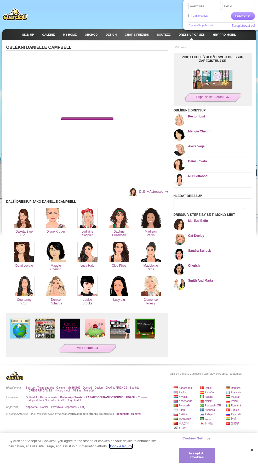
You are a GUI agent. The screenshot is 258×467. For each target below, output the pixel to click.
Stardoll (15, 14)
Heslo (228, 6)
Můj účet (89, 390)
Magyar (235, 396)
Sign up (30, 387)
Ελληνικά (210, 414)
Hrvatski (183, 396)
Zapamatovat (200, 15)
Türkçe (235, 410)
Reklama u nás (49, 397)
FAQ (82, 407)
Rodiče (45, 407)
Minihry (77, 390)
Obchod (87, 387)
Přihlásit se (243, 16)
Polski (234, 401)
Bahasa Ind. (186, 388)
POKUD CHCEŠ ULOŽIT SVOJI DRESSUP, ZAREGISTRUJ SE (213, 59)
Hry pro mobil (62, 390)
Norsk (208, 401)
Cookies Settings (196, 438)
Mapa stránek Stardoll (41, 400)
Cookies (142, 397)
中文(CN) (184, 423)
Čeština (183, 414)
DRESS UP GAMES (40, 390)
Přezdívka (197, 6)
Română (236, 405)
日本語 (209, 423)
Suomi (182, 410)
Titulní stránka (45, 387)
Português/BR (213, 405)
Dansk (208, 388)
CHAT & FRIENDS (116, 387)
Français (236, 392)
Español (209, 392)
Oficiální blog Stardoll (69, 400)
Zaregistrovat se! (243, 26)
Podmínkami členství (127, 413)
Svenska (210, 410)
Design (99, 387)
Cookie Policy (121, 446)
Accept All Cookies (197, 455)
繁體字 (235, 423)
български (185, 418)
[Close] (252, 450)
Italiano (209, 396)
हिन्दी (233, 418)
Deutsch (236, 388)
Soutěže (134, 387)
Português (185, 405)
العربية (208, 418)
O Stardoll (31, 397)
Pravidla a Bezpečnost (64, 407)
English (183, 392)
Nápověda (32, 407)
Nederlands (185, 401)
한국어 (183, 427)
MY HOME (73, 387)
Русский (236, 414)
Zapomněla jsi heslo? (200, 25)
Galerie (60, 387)
